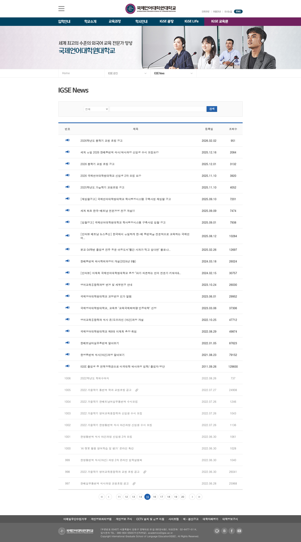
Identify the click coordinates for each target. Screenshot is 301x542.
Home (66, 73)
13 (133, 497)
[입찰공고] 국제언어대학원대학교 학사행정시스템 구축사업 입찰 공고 (122, 222)
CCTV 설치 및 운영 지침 (150, 519)
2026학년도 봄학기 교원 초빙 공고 (101, 141)
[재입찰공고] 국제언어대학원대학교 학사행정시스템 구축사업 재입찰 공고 (125, 199)
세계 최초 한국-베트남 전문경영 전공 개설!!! (107, 211)
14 (140, 497)
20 (182, 497)
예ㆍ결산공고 (190, 519)
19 (175, 497)
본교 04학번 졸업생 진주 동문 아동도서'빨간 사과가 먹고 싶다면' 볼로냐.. (125, 250)
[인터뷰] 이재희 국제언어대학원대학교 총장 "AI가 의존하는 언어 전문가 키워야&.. (130, 273)
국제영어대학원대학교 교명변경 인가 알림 (105, 296)
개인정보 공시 (124, 519)
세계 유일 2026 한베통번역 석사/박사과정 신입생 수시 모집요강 (119, 152)
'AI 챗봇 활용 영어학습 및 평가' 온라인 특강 (107, 448)
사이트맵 (173, 519)
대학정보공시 (230, 519)
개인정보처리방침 (101, 519)
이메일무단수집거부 (75, 519)
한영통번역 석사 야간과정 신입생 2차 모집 (106, 437)
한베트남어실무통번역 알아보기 (99, 343)
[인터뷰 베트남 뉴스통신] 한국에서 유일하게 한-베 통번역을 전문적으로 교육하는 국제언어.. (134, 236)
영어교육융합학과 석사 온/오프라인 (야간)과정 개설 (112, 320)
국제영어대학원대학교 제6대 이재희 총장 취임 (108, 331)
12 (126, 497)
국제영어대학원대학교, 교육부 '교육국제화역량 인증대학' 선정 (118, 308)
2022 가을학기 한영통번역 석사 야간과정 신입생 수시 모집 (116, 425)
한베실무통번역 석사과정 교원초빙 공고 (108, 483)
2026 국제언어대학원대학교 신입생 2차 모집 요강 (110, 176)
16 (154, 497)
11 (119, 497)
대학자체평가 (210, 519)
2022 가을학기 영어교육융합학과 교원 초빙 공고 (113, 472)
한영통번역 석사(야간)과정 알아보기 (102, 355)
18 (168, 497)
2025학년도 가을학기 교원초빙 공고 (102, 187)
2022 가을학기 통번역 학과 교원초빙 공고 (109, 390)
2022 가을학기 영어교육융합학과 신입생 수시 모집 (111, 413)
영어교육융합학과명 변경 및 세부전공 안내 (106, 285)
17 (161, 497)
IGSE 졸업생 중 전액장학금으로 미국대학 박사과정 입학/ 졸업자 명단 (122, 366)
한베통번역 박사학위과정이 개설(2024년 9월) (108, 261)
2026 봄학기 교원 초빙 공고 (97, 164)
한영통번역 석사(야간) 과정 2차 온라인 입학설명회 (111, 460)
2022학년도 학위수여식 (94, 378)
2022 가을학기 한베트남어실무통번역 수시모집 (109, 401)
